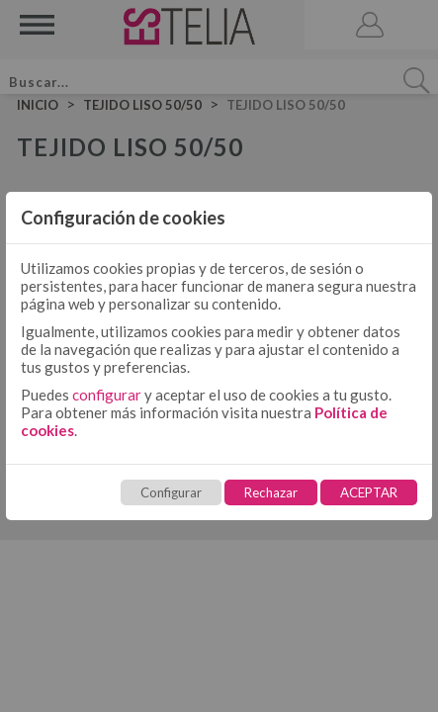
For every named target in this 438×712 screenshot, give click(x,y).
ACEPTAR (368, 492)
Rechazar (271, 492)
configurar (106, 394)
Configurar (171, 492)
